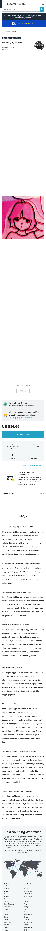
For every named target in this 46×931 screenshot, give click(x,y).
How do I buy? (29, 418)
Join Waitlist (23, 434)
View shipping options (16, 418)
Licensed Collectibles (11, 31)
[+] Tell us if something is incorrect (33, 465)
